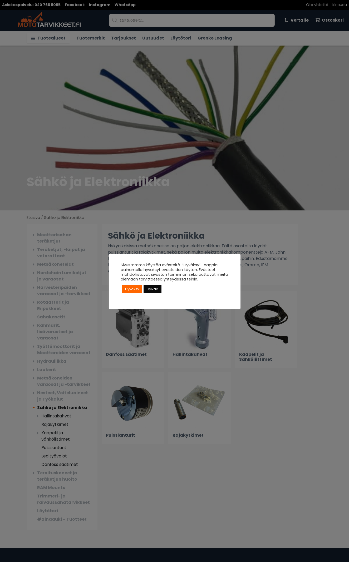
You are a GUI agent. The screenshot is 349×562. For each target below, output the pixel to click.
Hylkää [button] (152, 289)
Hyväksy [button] (132, 289)
